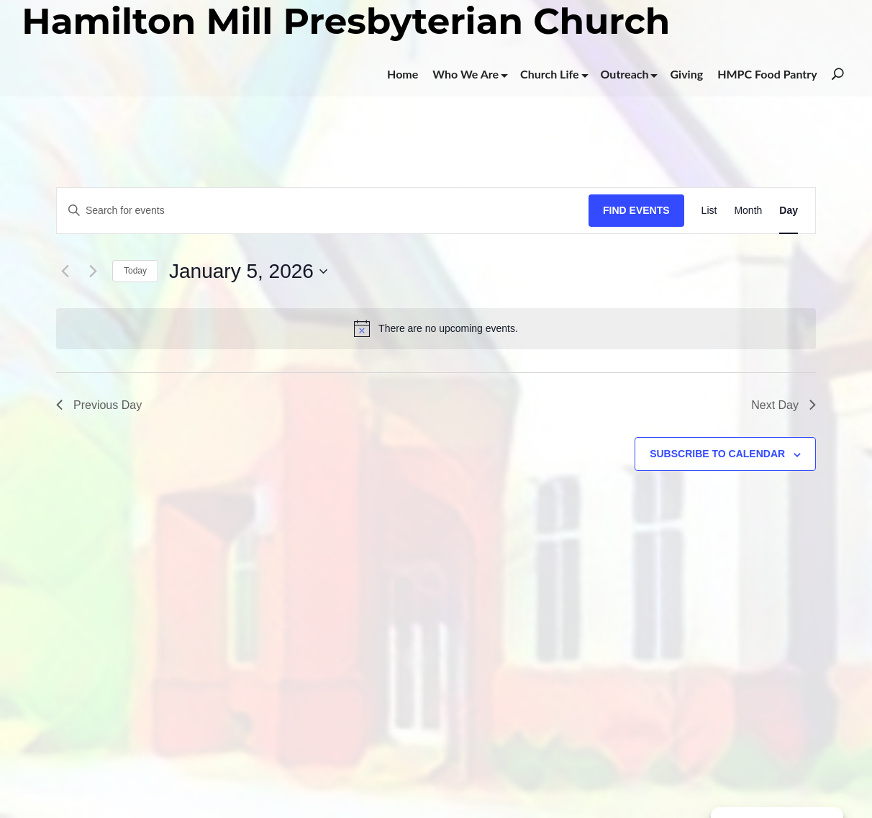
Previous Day (99, 405)
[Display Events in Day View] (788, 210)
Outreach (625, 74)
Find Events (636, 210)
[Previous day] (64, 271)
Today (135, 271)
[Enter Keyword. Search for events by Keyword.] (323, 210)
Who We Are (465, 74)
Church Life (549, 74)
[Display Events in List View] (709, 210)
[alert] (436, 328)
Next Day (783, 405)
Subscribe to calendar (717, 453)
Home (402, 74)
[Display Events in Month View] (748, 210)
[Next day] (92, 271)
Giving (686, 74)
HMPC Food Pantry (767, 74)
